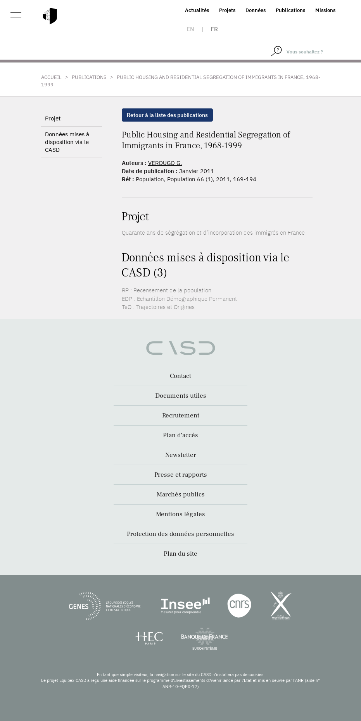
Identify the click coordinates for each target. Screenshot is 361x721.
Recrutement (180, 415)
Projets (227, 10)
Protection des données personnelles (180, 534)
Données (255, 10)
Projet (52, 118)
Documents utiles (180, 395)
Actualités (197, 10)
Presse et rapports (180, 474)
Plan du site (180, 553)
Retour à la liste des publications (167, 115)
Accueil (51, 77)
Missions (325, 10)
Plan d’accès (180, 435)
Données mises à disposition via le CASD (67, 141)
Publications (290, 10)
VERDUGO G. (165, 163)
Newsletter (180, 455)
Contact (180, 376)
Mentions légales (180, 514)
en (190, 29)
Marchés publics (181, 494)
